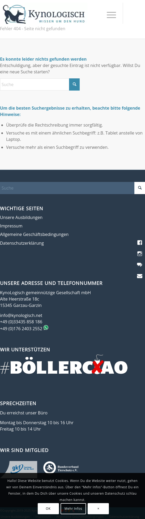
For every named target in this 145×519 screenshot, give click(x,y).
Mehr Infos (73, 508)
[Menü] (108, 14)
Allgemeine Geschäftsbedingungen (34, 234)
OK (48, 508)
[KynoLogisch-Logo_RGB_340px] (43, 13)
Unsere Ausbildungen (21, 217)
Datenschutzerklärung (22, 243)
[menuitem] (108, 14)
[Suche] (40, 84)
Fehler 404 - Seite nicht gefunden (32, 29)
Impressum (11, 226)
